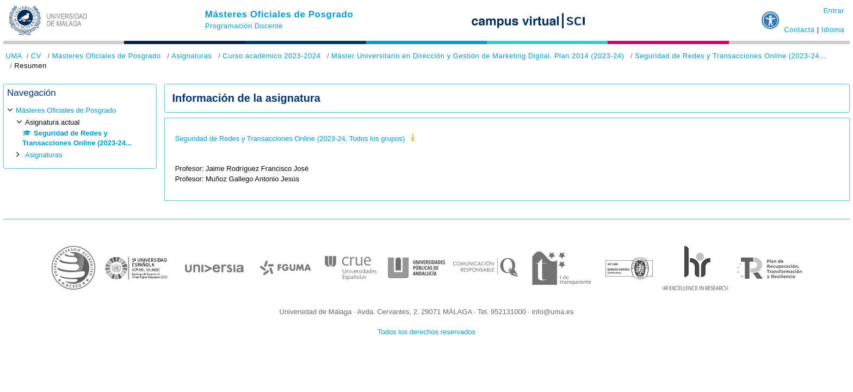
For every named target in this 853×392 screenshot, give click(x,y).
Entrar (833, 11)
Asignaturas (191, 56)
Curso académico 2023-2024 (271, 56)
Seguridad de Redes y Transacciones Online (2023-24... (730, 56)
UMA (14, 56)
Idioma (832, 30)
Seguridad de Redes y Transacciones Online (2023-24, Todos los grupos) (290, 138)
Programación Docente (244, 26)
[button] (770, 16)
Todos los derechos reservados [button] (426, 332)
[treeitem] (80, 132)
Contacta (799, 30)
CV (36, 56)
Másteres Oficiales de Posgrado (279, 14)
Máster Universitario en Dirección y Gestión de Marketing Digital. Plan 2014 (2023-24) (477, 56)
